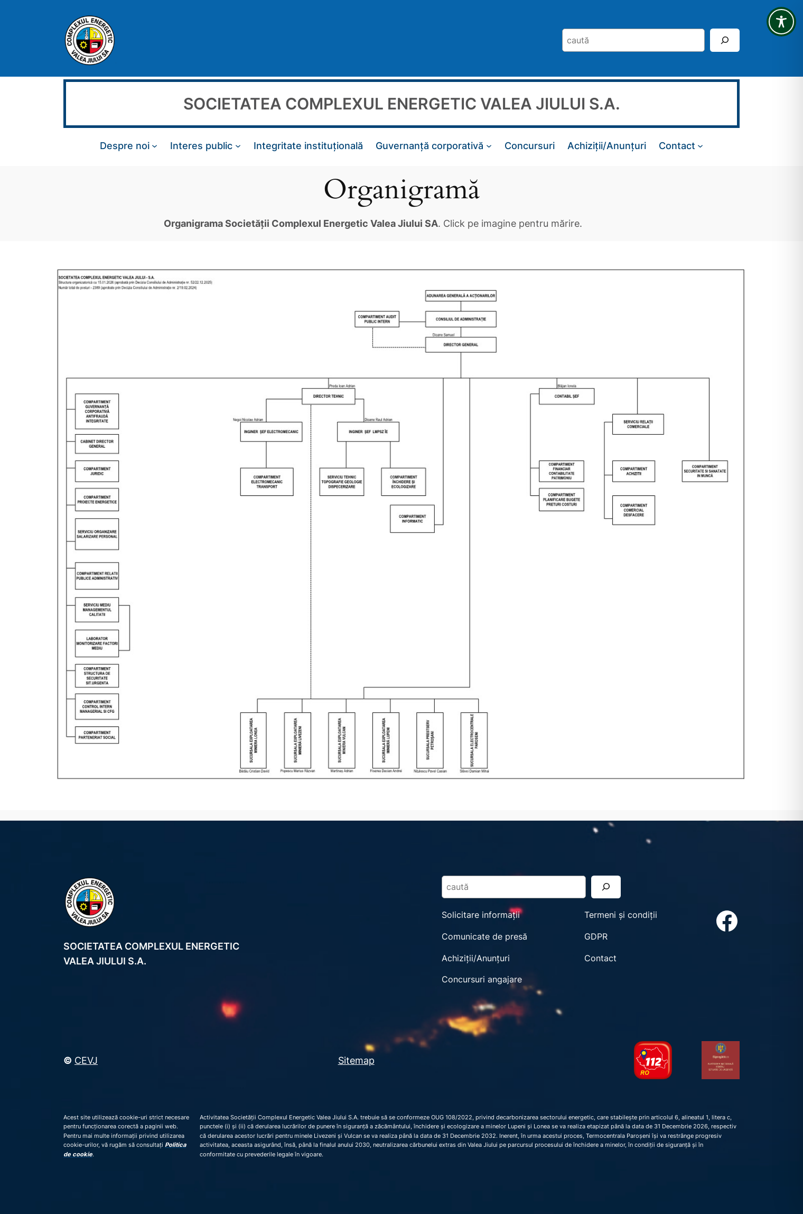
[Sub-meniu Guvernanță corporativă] (489, 146)
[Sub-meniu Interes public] (238, 146)
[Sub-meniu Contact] (700, 146)
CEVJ (86, 1060)
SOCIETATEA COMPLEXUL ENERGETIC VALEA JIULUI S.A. (401, 103)
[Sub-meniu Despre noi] (154, 146)
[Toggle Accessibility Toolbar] (781, 21)
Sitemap (356, 1060)
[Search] (725, 40)
